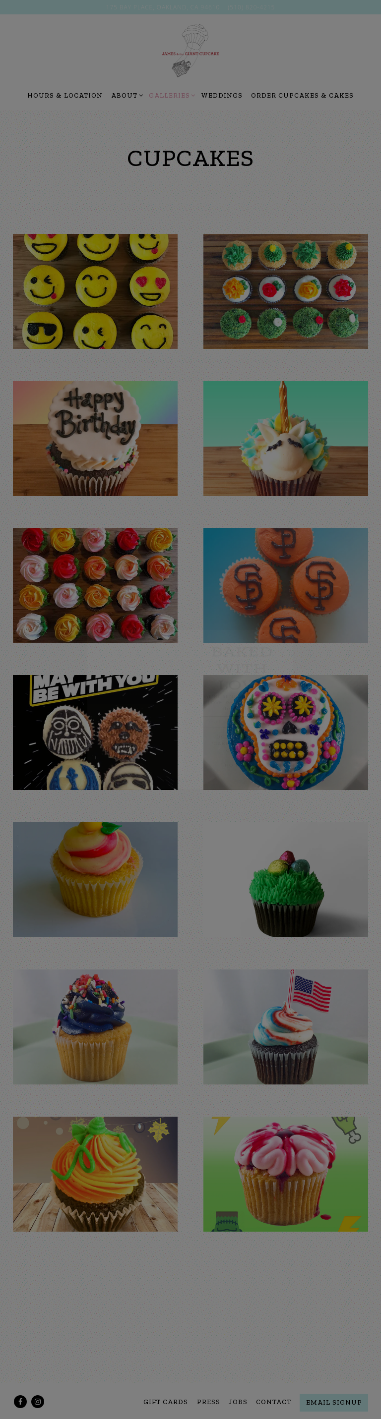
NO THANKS (264, 805)
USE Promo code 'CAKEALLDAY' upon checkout (264, 768)
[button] (329, 583)
